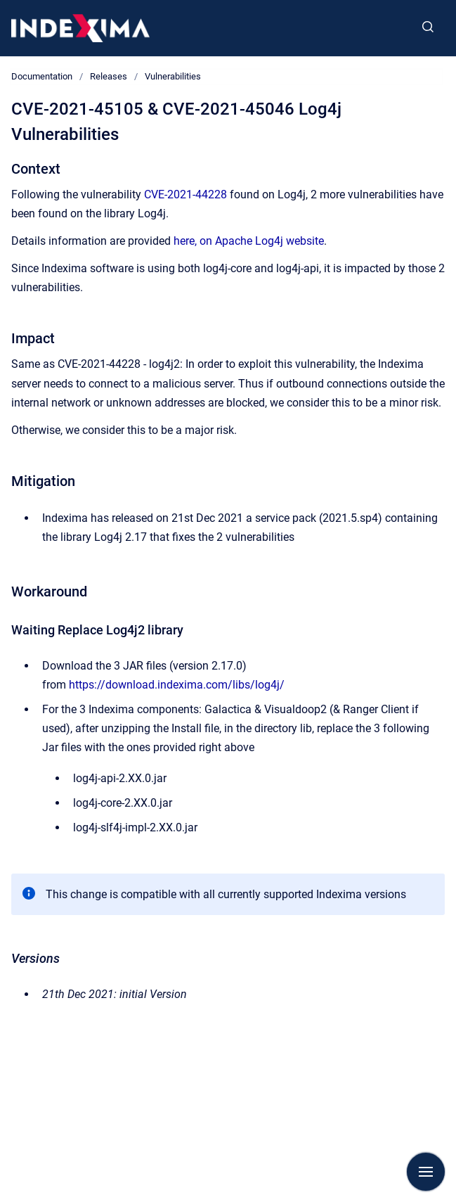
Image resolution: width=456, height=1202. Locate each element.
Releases (108, 76)
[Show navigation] (426, 1172)
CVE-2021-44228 (185, 194)
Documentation (41, 76)
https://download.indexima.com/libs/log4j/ (177, 684)
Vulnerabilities (173, 76)
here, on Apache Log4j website (249, 241)
